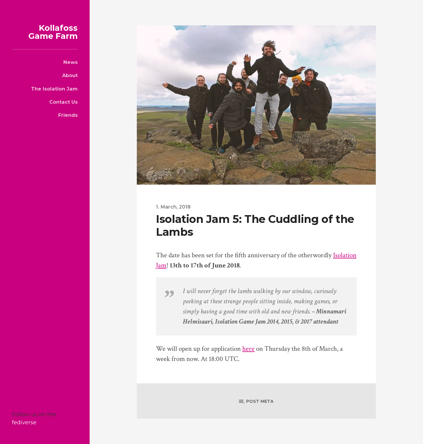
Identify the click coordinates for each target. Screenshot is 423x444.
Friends (68, 115)
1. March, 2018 (173, 207)
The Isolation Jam (54, 89)
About (70, 75)
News (70, 62)
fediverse (24, 422)
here (248, 349)
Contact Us (63, 102)
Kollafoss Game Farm (53, 32)
